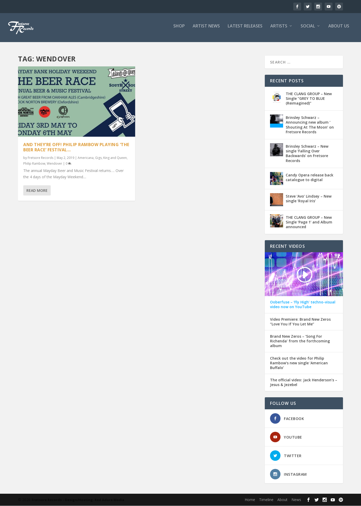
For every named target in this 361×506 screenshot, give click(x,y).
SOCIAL (308, 29)
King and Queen (115, 158)
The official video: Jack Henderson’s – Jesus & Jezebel (303, 382)
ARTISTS (278, 29)
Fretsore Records (40, 158)
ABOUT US (338, 29)
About (282, 499)
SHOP (179, 29)
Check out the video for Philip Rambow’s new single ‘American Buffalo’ (299, 363)
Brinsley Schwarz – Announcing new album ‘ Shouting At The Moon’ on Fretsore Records (310, 125)
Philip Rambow (34, 163)
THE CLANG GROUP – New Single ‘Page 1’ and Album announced (309, 222)
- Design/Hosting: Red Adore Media (93, 500)
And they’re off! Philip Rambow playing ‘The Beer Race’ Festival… (76, 147)
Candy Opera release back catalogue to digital (309, 177)
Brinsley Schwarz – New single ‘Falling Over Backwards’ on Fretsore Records (307, 153)
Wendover (54, 163)
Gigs (98, 158)
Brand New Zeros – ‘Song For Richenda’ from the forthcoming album (300, 341)
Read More (37, 190)
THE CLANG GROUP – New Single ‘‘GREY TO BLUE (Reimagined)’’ (309, 98)
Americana (86, 158)
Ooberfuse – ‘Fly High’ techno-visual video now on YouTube (302, 305)
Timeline (266, 499)
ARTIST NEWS (206, 29)
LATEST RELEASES (245, 29)
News (296, 499)
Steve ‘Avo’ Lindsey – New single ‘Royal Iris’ (308, 199)
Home (250, 499)
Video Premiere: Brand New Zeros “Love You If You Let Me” (300, 322)
